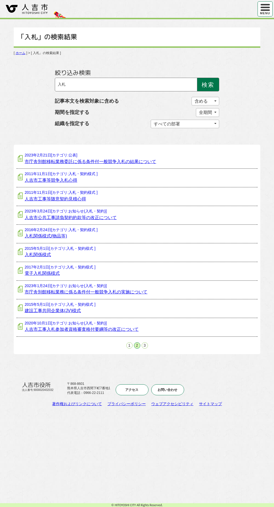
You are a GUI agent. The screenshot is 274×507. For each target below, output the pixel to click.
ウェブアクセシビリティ (172, 404)
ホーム (20, 53)
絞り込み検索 (73, 72)
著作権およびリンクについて (77, 404)
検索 (208, 85)
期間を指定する (72, 112)
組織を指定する (72, 123)
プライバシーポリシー (126, 404)
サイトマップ (210, 404)
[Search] (126, 84)
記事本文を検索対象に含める (87, 101)
